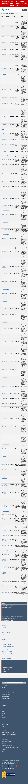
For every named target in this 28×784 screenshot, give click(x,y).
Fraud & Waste (4, 700)
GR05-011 (5, 346)
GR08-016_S (5, 258)
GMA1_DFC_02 (6, 103)
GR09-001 (5, 214)
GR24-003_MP (6, 585)
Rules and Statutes (6, 665)
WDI (2, 715)
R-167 (3, 133)
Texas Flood (4, 726)
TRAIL (3, 751)
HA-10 (4, 74)
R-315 (4, 49)
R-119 (3, 129)
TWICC (3, 720)
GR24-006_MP (6, 592)
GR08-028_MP (6, 246)
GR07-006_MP (6, 289)
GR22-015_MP (6, 567)
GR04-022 (5, 377)
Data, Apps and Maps (6, 737)
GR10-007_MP (6, 186)
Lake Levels (4, 743)
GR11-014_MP (6, 155)
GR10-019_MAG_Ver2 (5, 485)
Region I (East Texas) (7, 641)
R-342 (4, 124)
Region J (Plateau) (7, 644)
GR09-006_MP (6, 205)
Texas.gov (4, 749)
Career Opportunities (5, 703)
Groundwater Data (5, 611)
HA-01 (4, 144)
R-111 (4, 20)
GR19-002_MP (6, 549)
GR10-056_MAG (4, 435)
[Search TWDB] (25, 10)
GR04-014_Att (6, 403)
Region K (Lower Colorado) (8, 646)
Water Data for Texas (5, 724)
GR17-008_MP (6, 535)
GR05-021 (5, 322)
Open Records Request (6, 694)
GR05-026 (5, 314)
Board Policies (4, 689)
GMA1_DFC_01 (6, 97)
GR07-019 (5, 281)
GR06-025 (5, 301)
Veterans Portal (4, 753)
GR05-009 (5, 361)
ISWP (3, 711)
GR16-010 (5, 530)
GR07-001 (5, 293)
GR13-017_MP (6, 511)
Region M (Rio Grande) (8, 651)
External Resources (6, 669)
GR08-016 (5, 251)
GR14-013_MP (6, 514)
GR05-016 (5, 341)
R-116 (3, 26)
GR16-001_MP (6, 525)
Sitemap (3, 687)
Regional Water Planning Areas (8, 620)
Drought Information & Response (8, 745)
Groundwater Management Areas (8, 605)
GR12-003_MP (6, 464)
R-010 (4, 85)
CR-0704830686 (4, 478)
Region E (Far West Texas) (8, 632)
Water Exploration (5, 722)
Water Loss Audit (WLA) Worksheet (8, 732)
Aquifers (3, 603)
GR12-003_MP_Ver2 (4, 506)
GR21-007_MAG (4, 572)
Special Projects (5, 660)
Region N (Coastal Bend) (8, 653)
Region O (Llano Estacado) (8, 656)
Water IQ (3, 713)
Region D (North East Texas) (9, 630)
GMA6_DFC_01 (6, 108)
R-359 (4, 68)
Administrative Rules (5, 696)
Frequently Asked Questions (7, 667)
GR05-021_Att (6, 328)
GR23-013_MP (6, 581)
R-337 (4, 116)
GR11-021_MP (6, 444)
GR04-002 (5, 418)
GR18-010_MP (6, 545)
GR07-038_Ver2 (4, 493)
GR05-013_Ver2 (4, 500)
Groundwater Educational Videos (8, 618)
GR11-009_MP (6, 159)
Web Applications (5, 701)
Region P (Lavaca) (7, 658)
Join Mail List (12, 768)
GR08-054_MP (6, 234)
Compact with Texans (5, 698)
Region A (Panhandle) (7, 622)
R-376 (4, 151)
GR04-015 (5, 393)
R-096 (4, 89)
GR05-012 (5, 369)
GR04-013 (5, 407)
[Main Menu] (23, 10)
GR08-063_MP (6, 229)
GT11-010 (5, 164)
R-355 (4, 54)
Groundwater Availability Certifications (9, 662)
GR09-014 (5, 190)
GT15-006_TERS (4, 519)
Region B (5, 625)
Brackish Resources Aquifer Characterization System (12, 616)
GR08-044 (5, 238)
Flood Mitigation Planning (6, 741)
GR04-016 (5, 386)
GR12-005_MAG (4, 469)
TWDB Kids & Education (6, 739)
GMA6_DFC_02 (6, 139)
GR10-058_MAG (4, 426)
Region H (5, 639)
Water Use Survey (5, 736)
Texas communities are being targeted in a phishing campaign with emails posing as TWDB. (14, 3)
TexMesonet (4, 717)
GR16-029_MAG (4, 540)
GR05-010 (5, 353)
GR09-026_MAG (4, 456)
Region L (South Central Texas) (9, 649)
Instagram (5, 768)
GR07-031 (5, 273)
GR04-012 (5, 413)
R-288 (3, 36)
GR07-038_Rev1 (4, 267)
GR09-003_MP (6, 210)
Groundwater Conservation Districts (9, 609)
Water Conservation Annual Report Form (9, 734)
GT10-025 (5, 181)
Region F (5, 634)
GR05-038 (5, 308)
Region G (5, 637)
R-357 (3, 63)
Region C (5, 627)
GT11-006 (5, 173)
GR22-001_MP (6, 554)
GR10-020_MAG (4, 448)
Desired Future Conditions (7, 607)
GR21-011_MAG (4, 560)
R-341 (4, 42)
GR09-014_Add (6, 198)
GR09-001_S (5, 222)
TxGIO (3, 709)
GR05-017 (5, 335)
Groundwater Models (6, 614)
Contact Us (4, 671)
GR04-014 (5, 398)
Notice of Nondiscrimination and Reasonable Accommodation (13, 692)
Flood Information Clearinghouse (8, 728)
